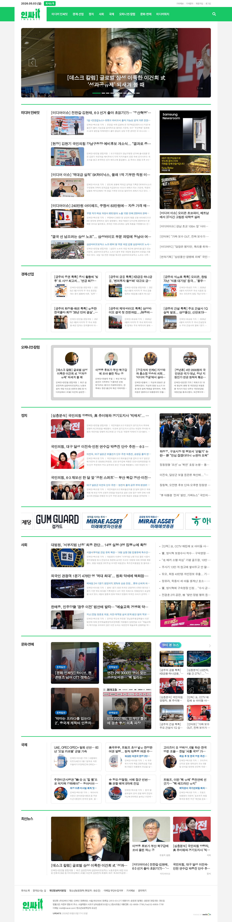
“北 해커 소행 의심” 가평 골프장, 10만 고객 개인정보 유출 (186, 560)
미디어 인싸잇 (60, 16)
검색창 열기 (214, 14)
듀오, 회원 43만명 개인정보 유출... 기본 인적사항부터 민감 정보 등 (186, 574)
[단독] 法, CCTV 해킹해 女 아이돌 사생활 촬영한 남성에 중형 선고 (186, 546)
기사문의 (189, 3)
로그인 (208, 3)
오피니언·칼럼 (127, 16)
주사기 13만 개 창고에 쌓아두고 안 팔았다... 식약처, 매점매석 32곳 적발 (186, 567)
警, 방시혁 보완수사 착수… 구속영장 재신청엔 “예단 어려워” (186, 553)
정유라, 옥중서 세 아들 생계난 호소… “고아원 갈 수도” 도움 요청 (186, 581)
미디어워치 (162, 16)
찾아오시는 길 (39, 891)
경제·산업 (78, 16)
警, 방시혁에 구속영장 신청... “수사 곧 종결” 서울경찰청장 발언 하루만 (186, 588)
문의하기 (142, 891)
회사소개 (50, 3)
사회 (101, 16)
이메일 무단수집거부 (113, 891)
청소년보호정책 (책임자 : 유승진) (84, 891)
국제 (111, 16)
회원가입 (199, 3)
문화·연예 (145, 16)
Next (200, 62)
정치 (91, 16)
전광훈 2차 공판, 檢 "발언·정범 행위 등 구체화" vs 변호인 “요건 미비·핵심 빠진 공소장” (186, 595)
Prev (32, 62)
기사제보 (179, 3)
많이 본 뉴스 (170, 645)
